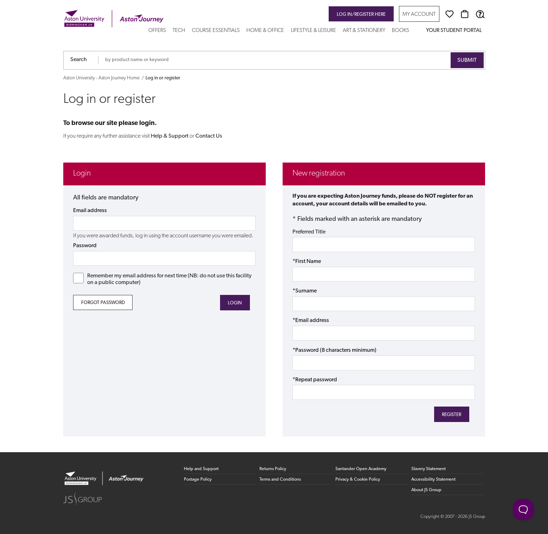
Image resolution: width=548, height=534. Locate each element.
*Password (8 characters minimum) (334, 350)
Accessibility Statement (433, 479)
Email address (90, 210)
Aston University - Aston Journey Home (101, 78)
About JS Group (426, 490)
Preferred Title (308, 232)
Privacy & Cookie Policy (357, 479)
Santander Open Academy (360, 469)
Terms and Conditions (280, 479)
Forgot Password (103, 303)
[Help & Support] (480, 14)
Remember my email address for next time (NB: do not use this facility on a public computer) (162, 279)
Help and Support (201, 469)
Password (85, 246)
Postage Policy (198, 479)
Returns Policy (272, 469)
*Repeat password (314, 380)
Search (78, 59)
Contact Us (208, 136)
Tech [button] (179, 30)
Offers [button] (157, 30)
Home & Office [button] (265, 30)
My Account (419, 14)
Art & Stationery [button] (364, 30)
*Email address (310, 320)
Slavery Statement (428, 469)
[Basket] (465, 14)
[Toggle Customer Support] (523, 509)
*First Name (306, 261)
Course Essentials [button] (216, 30)
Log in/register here (361, 14)
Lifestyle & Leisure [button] (313, 30)
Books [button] (400, 30)
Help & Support (169, 136)
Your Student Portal (454, 30)
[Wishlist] (449, 14)
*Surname (304, 291)
